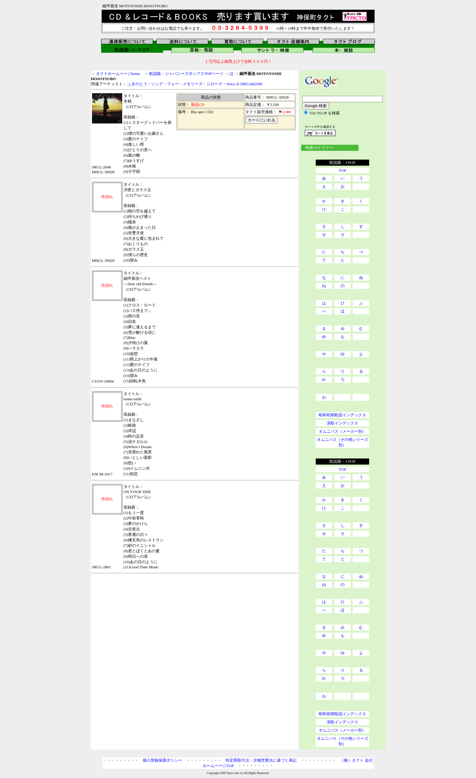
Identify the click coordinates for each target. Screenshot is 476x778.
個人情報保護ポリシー (162, 760)
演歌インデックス (342, 423)
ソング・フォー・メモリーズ (176, 84)
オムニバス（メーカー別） (342, 431)
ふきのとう (137, 84)
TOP (342, 170)
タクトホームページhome (118, 73)
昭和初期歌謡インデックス (342, 415)
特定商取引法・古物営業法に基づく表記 (261, 760)
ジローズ (214, 84)
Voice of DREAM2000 (244, 84)
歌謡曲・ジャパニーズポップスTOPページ (186, 73)
